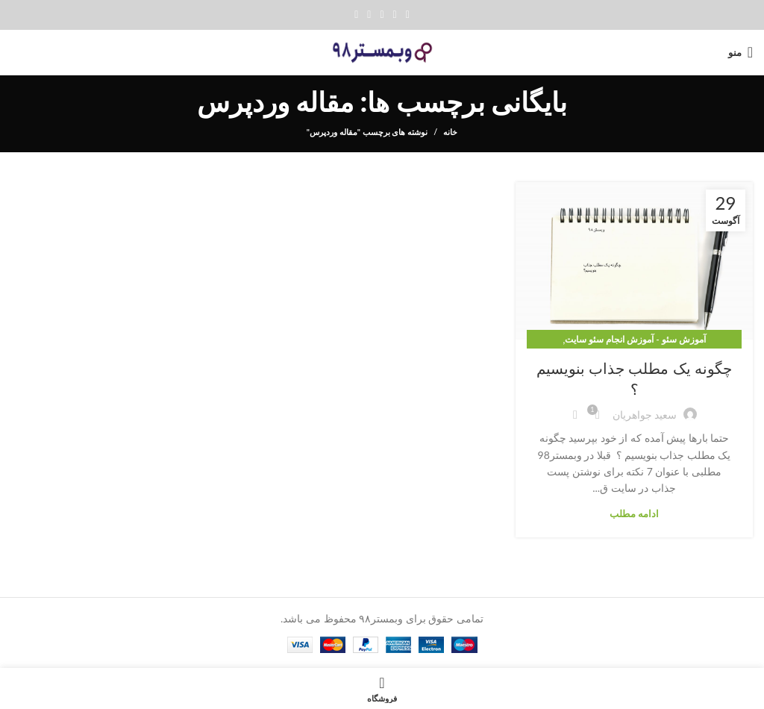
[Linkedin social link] (369, 15)
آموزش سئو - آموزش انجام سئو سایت (635, 339)
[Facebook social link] (407, 15)
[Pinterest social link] (381, 15)
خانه (450, 132)
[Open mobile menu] (740, 52)
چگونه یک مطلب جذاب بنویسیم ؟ (634, 379)
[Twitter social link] (395, 15)
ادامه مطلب (634, 514)
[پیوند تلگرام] (356, 15)
